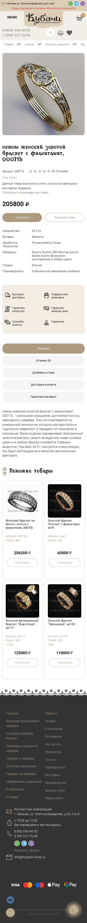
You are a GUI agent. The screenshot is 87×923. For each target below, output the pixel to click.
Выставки (52, 775)
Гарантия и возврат (43, 396)
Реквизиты (53, 752)
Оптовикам (53, 736)
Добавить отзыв (43, 372)
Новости (51, 713)
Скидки (50, 721)
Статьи (50, 760)
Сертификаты (55, 767)
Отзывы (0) (43, 360)
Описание (43, 348)
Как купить (53, 744)
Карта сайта (54, 798)
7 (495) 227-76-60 (16, 35)
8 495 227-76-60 (26, 836)
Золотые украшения (21, 766)
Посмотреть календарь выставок (25, 192)
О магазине (53, 729)
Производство (55, 783)
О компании (15, 789)
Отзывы (12, 797)
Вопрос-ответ (55, 790)
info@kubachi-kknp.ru (29, 857)
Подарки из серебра (21, 774)
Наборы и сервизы (20, 758)
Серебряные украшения (24, 781)
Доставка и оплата (43, 384)
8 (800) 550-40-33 (16, 30)
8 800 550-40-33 (26, 831)
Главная (12, 713)
